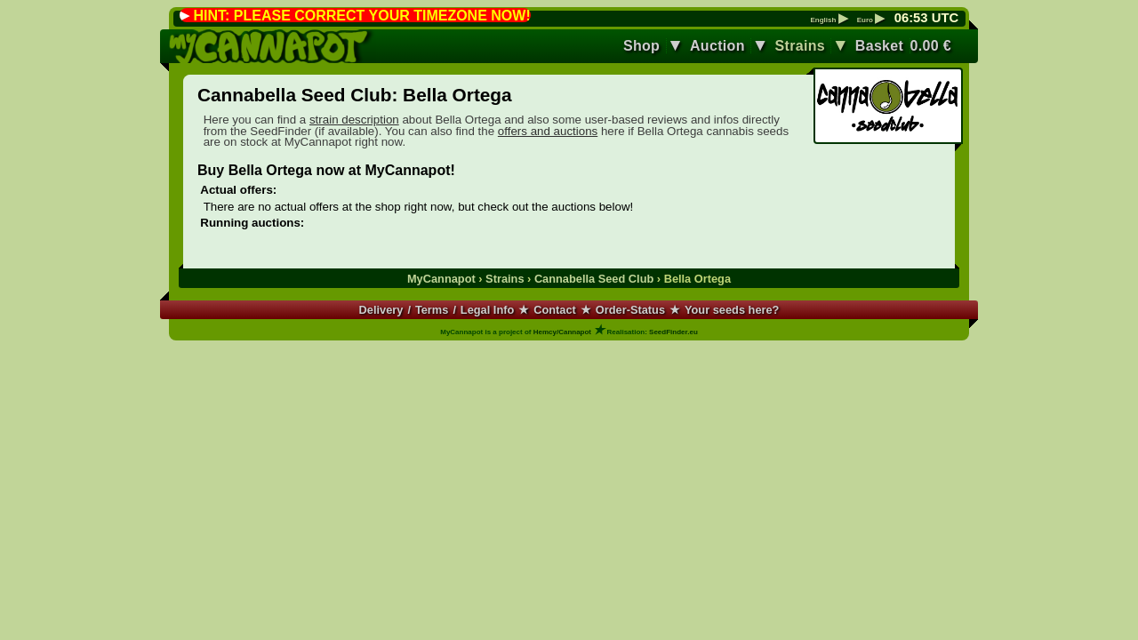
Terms (431, 309)
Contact (554, 309)
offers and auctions (547, 131)
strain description (354, 119)
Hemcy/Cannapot (562, 332)
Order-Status (630, 309)
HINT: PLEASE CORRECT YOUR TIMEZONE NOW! (361, 15)
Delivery (381, 309)
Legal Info (487, 309)
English (828, 20)
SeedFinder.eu (673, 332)
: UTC (926, 18)
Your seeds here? (732, 309)
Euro (871, 20)
